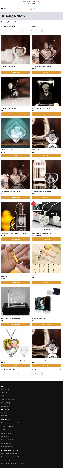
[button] (59, 8)
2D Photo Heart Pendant (8, 108)
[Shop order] (46, 26)
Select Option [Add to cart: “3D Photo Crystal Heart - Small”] (47, 197)
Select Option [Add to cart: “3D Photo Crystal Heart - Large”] (16, 197)
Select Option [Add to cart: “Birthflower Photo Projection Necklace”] (47, 282)
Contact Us (5, 389)
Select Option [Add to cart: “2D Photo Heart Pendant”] (16, 114)
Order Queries (31, 3)
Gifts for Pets (5, 460)
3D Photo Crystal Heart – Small (41, 191)
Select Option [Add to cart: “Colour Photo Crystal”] (47, 324)
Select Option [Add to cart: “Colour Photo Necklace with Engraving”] (16, 366)
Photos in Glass (6, 436)
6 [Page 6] (39, 30)
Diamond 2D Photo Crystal (40, 360)
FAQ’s (3, 396)
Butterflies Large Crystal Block (10, 318)
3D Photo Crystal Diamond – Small (42, 150)
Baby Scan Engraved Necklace (41, 233)
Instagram (4, 415)
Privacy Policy (5, 403)
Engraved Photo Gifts (8, 440)
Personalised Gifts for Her (9, 453)
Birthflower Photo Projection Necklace (43, 275)
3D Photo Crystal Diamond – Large (11, 150)
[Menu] (4, 8)
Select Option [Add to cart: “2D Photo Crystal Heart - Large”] (47, 72)
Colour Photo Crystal (38, 318)
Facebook (4, 413)
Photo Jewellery (6, 443)
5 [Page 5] (35, 30)
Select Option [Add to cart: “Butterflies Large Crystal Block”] (16, 324)
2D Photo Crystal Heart (8, 66)
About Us (4, 392)
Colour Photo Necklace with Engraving (13, 360)
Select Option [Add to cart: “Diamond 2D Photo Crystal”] (47, 366)
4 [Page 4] (31, 30)
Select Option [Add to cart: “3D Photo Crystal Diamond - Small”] (47, 155)
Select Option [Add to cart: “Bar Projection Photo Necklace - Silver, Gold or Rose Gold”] (16, 282)
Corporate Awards (7, 446)
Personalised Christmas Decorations (12, 463)
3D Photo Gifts (6, 433)
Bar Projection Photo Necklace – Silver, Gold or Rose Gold (15, 275)
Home (3, 21)
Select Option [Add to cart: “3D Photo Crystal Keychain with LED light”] (16, 239)
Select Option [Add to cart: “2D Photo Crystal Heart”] (16, 72)
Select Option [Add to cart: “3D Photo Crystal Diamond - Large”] (16, 155)
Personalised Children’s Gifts (10, 457)
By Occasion (10, 21)
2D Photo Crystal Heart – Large (41, 66)
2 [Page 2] (22, 30)
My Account (5, 406)
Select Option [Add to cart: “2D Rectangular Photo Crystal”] (47, 114)
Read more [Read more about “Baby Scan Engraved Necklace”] (47, 239)
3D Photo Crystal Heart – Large (10, 191)
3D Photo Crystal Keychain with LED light (13, 233)
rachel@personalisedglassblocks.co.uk (17, 423)
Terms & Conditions (7, 399)
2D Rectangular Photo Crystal (41, 108)
